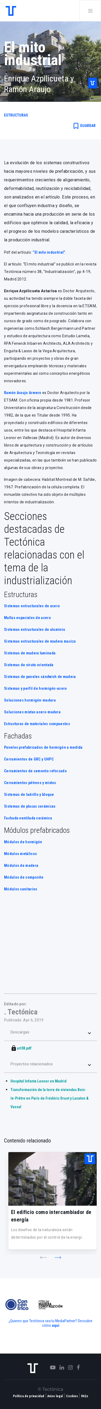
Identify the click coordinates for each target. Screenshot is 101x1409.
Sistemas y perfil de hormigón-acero (35, 688)
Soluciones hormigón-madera (30, 700)
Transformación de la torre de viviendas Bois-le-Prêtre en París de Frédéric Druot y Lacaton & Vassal (50, 1098)
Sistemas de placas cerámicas (29, 806)
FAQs (84, 1396)
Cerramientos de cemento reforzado (35, 771)
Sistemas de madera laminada (29, 653)
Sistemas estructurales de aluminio (34, 629)
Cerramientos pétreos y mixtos (30, 783)
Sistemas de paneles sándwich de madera (40, 676)
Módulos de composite (23, 877)
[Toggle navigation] (90, 10)
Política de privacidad (28, 1396)
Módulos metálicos (20, 854)
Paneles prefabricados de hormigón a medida (43, 747)
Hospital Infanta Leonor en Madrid (39, 1081)
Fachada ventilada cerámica (28, 818)
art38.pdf (24, 1048)
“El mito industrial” (49, 252)
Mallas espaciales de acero (27, 618)
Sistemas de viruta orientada (28, 665)
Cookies (72, 1396)
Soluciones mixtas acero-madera (32, 712)
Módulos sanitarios (20, 889)
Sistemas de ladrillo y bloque (29, 794)
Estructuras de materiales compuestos (37, 724)
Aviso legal (55, 1396)
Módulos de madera (21, 865)
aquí (55, 1325)
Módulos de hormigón (23, 842)
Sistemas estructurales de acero (32, 606)
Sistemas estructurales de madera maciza (40, 641)
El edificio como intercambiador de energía (51, 1216)
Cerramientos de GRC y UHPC (29, 759)
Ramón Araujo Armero (22, 393)
